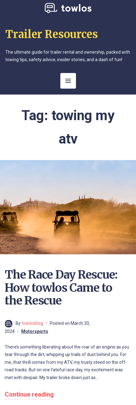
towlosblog (32, 323)
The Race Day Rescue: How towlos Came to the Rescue (61, 288)
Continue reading (29, 394)
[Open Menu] (68, 81)
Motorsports (34, 331)
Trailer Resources (51, 34)
